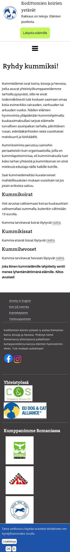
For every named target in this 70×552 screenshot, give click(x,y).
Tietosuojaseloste (20, 319)
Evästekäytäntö (18, 312)
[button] (35, 48)
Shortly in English (20, 301)
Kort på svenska (19, 307)
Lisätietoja (9, 543)
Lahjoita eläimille (35, 33)
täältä (56, 222)
